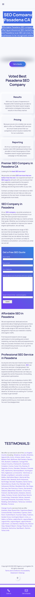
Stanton (27, 531)
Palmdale (23, 487)
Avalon (23, 460)
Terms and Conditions (12, 573)
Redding (4, 505)
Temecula (21, 505)
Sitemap (22, 576)
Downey (25, 469)
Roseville (12, 502)
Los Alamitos (14, 526)
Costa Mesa (17, 515)
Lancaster (18, 478)
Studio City (15, 487)
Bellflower (14, 462)
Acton (12, 460)
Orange (19, 529)
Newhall (13, 482)
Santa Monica (6, 487)
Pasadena (19, 484)
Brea (9, 513)
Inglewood (8, 476)
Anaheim (4, 513)
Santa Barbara (13, 505)
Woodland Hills (20, 489)
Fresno (20, 491)
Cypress (24, 515)
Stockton (19, 493)
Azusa (28, 460)
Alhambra (30, 458)
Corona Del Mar (6, 515)
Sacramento (28, 491)
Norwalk (12, 484)
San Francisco (13, 491)
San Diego (29, 489)
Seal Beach (20, 531)
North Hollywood (22, 482)
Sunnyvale (4, 502)
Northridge (5, 484)
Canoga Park (23, 464)
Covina (10, 469)
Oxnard (14, 498)
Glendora (23, 471)
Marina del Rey (24, 480)
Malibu (3, 480)
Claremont (25, 467)
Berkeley (4, 507)
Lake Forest (5, 526)
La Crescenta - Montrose (21, 476)
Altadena (17, 458)
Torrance (11, 507)
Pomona (26, 502)
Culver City (17, 469)
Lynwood (26, 478)
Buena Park (16, 513)
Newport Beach (10, 529)
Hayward (27, 500)
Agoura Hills (5, 460)
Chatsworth (17, 467)
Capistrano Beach (26, 513)
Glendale (17, 471)
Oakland (4, 493)
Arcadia (23, 458)
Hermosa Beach (18, 473)
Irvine (26, 520)
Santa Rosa (22, 498)
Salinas (20, 500)
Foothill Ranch (10, 518)
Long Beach (11, 478)
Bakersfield (11, 493)
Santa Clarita (27, 484)
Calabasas (14, 464)
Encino (10, 471)
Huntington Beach (17, 520)
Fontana (9, 498)
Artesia (17, 460)
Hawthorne (9, 473)
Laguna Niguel (15, 524)
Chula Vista (27, 493)
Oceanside (14, 500)
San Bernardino (13, 496)
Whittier (12, 489)
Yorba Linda (5, 533)
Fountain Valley (21, 518)
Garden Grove (6, 520)
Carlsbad (29, 505)
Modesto (22, 496)
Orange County (6, 511)
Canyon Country (7, 467)
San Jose (4, 491)
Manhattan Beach (13, 480)
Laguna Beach (28, 522)
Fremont (4, 496)
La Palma (9, 522)
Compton (4, 469)
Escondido (19, 502)
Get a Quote (17, 64)
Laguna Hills (5, 524)
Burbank (8, 464)
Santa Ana (12, 531)
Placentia (25, 529)
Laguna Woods (26, 524)
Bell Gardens (22, 462)
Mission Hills (5, 482)
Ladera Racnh (17, 522)
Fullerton (30, 518)
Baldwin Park (5, 462)
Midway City (23, 526)
